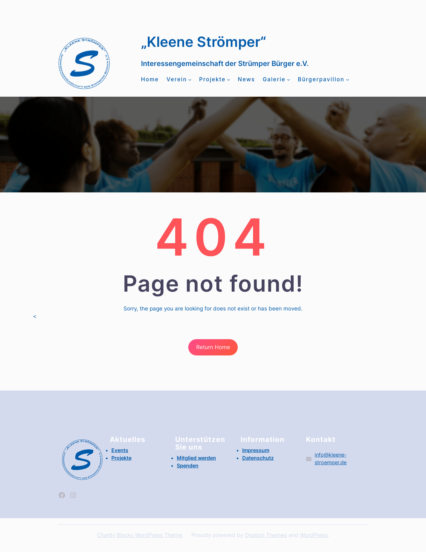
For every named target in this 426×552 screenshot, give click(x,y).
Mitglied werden (78, 12)
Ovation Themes (266, 535)
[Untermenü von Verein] (189, 83)
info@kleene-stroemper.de (172, 12)
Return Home (213, 347)
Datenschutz (258, 458)
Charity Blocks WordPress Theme (139, 535)
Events (318, 8)
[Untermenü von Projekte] (228, 83)
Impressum (255, 450)
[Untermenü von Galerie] (288, 83)
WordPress (314, 535)
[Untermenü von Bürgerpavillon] (347, 83)
